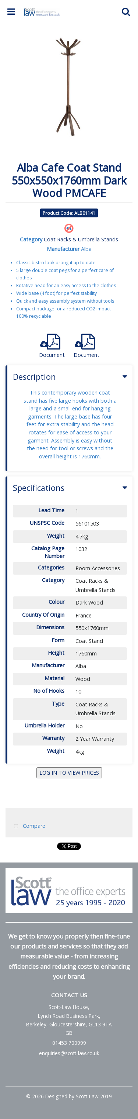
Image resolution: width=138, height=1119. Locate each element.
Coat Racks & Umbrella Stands (81, 239)
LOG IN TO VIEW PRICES (69, 772)
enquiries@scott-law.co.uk (69, 1053)
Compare (28, 826)
